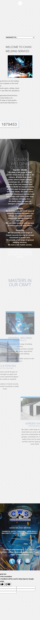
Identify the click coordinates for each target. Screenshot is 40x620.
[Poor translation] (7, 584)
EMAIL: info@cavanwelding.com (20, 552)
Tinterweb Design (22, 554)
